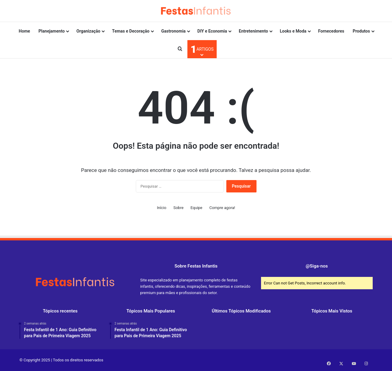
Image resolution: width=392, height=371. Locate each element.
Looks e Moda (293, 31)
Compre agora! (222, 207)
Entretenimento (253, 31)
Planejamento (52, 31)
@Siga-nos (317, 266)
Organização (88, 31)
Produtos (361, 31)
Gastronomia (173, 31)
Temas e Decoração (130, 31)
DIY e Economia (212, 31)
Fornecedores (331, 31)
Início (161, 207)
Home (24, 31)
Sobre (178, 207)
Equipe (196, 207)
